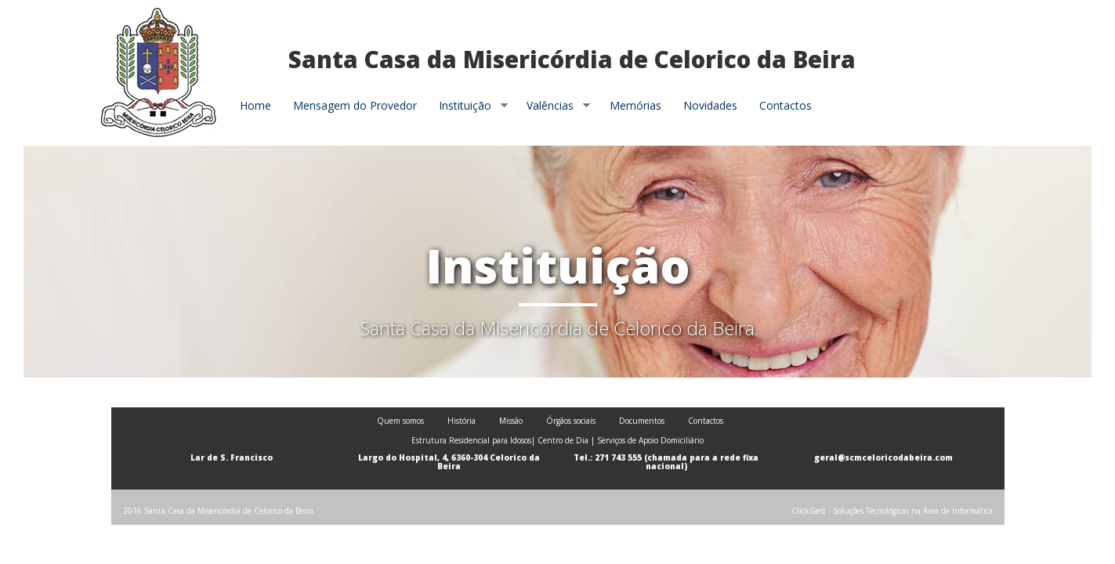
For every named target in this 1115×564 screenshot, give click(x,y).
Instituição (468, 106)
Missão (511, 420)
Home (255, 105)
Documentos (641, 420)
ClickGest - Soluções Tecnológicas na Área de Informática (892, 510)
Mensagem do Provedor (355, 105)
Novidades (710, 105)
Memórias (635, 105)
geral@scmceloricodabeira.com (883, 457)
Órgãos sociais (571, 420)
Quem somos (400, 420)
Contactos (785, 105)
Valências (553, 106)
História (461, 420)
